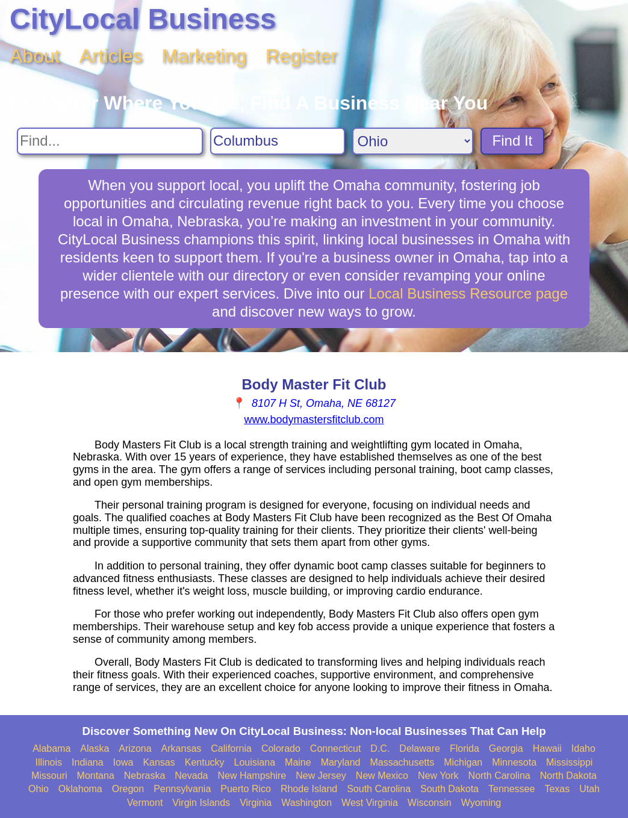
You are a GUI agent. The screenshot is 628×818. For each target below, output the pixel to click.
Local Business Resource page (468, 293)
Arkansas (181, 748)
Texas (557, 789)
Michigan (463, 762)
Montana (95, 775)
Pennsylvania (182, 789)
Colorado (280, 748)
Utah (589, 789)
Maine (298, 762)
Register (301, 56)
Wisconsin (430, 803)
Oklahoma (80, 789)
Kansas (159, 762)
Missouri (49, 775)
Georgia (506, 748)
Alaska (94, 748)
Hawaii (547, 748)
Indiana (88, 762)
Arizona (135, 748)
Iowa (123, 762)
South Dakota (449, 789)
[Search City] (277, 141)
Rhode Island (309, 789)
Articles (111, 56)
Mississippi (569, 762)
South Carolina (379, 789)
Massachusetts (402, 762)
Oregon (128, 789)
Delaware (419, 748)
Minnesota (514, 762)
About (35, 56)
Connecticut (335, 748)
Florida (464, 748)
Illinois (49, 762)
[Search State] (412, 141)
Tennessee (511, 789)
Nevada (191, 775)
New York (438, 775)
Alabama (51, 748)
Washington (306, 803)
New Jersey (321, 775)
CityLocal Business (143, 19)
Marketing (204, 56)
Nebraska (144, 775)
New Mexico (382, 775)
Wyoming (481, 803)
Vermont (145, 803)
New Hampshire (251, 775)
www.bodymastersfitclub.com (314, 420)
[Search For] (110, 141)
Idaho (583, 748)
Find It (513, 140)
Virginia (256, 803)
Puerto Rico (245, 789)
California (231, 748)
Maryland (341, 762)
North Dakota (568, 775)
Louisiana (255, 762)
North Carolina (499, 775)
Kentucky (205, 762)
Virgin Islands (201, 803)
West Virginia (369, 803)
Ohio (38, 789)
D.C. (380, 748)
